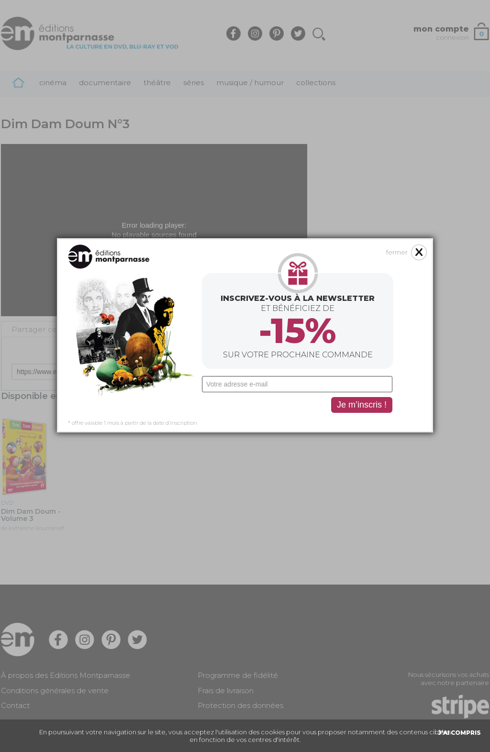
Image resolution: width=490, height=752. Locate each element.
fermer (397, 175)
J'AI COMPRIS (459, 732)
